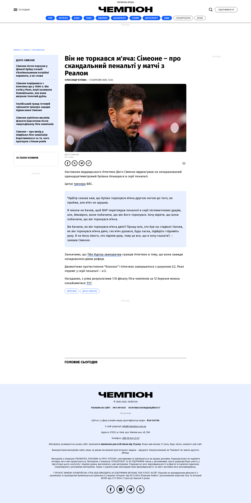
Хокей (135, 18)
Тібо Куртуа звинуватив (104, 254)
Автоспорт (151, 18)
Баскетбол (119, 18)
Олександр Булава (76, 80)
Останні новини (27, 157)
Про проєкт (119, 407)
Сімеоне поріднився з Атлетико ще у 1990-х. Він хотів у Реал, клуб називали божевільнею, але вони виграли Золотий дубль (34, 90)
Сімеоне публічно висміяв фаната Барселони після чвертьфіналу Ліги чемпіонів (34, 121)
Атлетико (72, 291)
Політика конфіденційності (144, 407)
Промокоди (125, 413)
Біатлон (102, 18)
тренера (80, 184)
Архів (200, 18)
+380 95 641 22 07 (131, 438)
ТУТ (89, 283)
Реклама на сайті (100, 407)
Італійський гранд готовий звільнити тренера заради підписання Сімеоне (33, 107)
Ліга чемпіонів (38, 50)
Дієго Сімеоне (89, 291)
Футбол (63, 18)
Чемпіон (17, 50)
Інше (166, 18)
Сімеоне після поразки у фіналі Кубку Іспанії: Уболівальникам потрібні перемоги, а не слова (32, 70)
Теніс (89, 18)
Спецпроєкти (183, 18)
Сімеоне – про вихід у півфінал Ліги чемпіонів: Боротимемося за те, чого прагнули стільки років (32, 136)
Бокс (77, 18)
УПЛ (50, 18)
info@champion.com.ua (134, 426)
